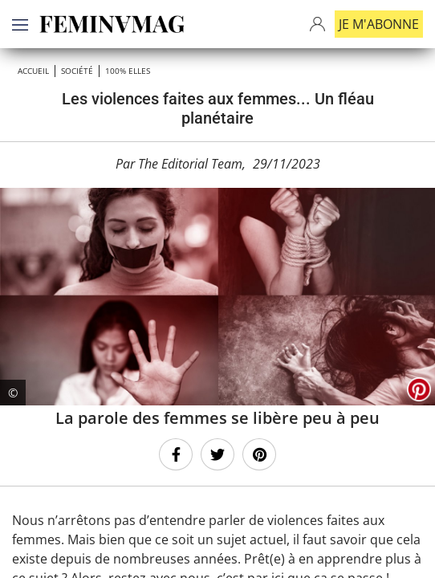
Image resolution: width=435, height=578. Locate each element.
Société (77, 70)
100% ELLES (127, 70)
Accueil (33, 70)
